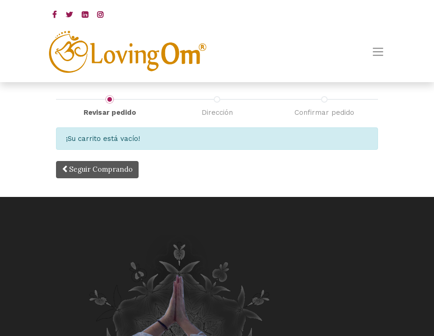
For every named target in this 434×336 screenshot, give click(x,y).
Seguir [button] (97, 169)
